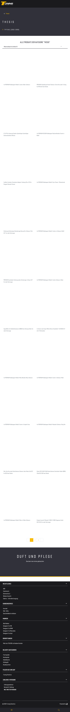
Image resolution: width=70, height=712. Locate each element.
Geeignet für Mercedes (9, 631)
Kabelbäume (6, 660)
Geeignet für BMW (8, 628)
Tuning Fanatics (7, 674)
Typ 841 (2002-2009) (11, 29)
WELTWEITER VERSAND (10, 689)
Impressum (6, 591)
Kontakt (5, 608)
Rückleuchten (6, 665)
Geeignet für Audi (7, 633)
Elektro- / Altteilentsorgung (10, 598)
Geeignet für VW (7, 626)
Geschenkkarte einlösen (9, 613)
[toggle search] (59, 710)
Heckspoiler (6, 657)
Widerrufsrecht (7, 596)
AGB (4, 588)
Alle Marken (6, 623)
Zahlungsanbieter (8, 684)
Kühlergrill (5, 662)
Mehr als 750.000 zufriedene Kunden (13, 643)
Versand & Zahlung (9, 687)
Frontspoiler (6, 655)
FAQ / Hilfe (6, 611)
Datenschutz (6, 593)
